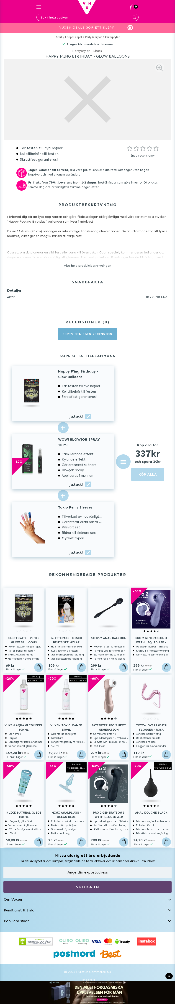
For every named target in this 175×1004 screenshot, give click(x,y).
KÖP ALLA (148, 474)
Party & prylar (93, 37)
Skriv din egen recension (87, 334)
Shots (97, 51)
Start (59, 37)
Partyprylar (112, 37)
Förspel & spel (73, 37)
